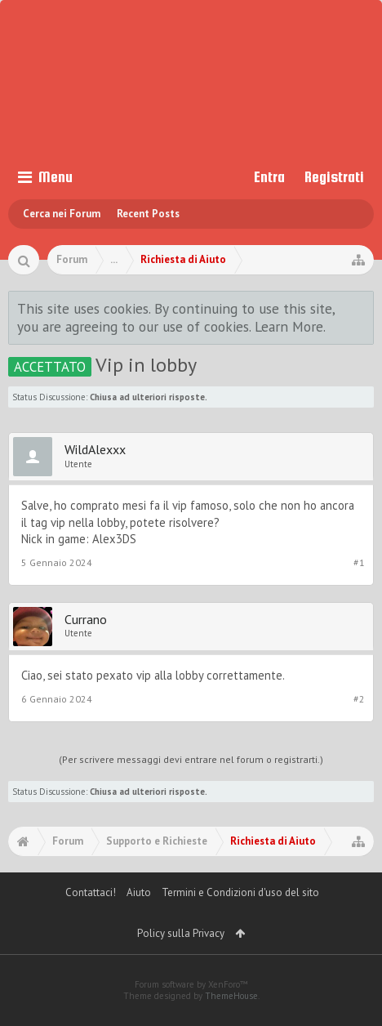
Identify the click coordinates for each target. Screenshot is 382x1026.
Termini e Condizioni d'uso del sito (240, 892)
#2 (359, 699)
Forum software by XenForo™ (191, 984)
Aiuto (139, 892)
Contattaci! (90, 892)
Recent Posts (148, 214)
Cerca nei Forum (61, 214)
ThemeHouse (231, 995)
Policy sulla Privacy (180, 933)
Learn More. (290, 326)
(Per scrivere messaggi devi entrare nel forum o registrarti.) (191, 759)
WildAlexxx (95, 449)
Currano (85, 619)
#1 (359, 562)
